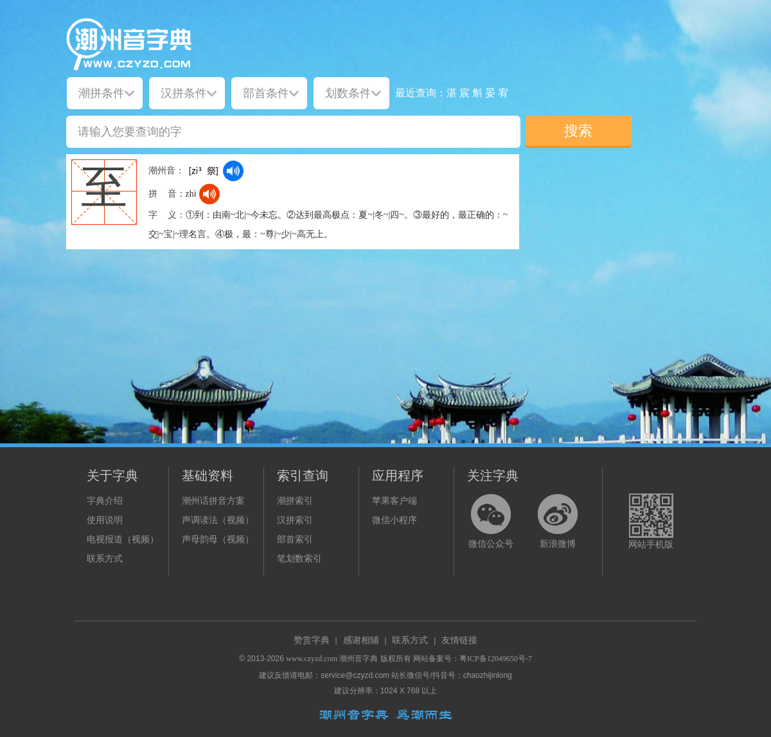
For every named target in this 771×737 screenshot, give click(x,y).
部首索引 (295, 539)
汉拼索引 (295, 520)
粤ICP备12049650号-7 (495, 658)
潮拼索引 (295, 501)
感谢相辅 (361, 640)
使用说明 (105, 520)
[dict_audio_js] (233, 171)
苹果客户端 (394, 501)
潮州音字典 (358, 658)
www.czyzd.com (311, 658)
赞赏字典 (312, 640)
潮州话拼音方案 (213, 501)
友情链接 (459, 640)
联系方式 (105, 559)
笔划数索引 (299, 559)
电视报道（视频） (123, 539)
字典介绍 (105, 501)
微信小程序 (394, 520)
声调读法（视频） (218, 520)
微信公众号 (490, 544)
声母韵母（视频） (218, 539)
